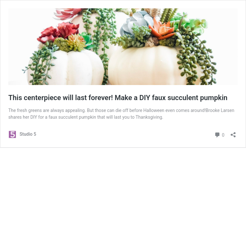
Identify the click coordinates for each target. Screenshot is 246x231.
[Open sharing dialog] (233, 133)
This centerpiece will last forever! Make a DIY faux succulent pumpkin (117, 98)
